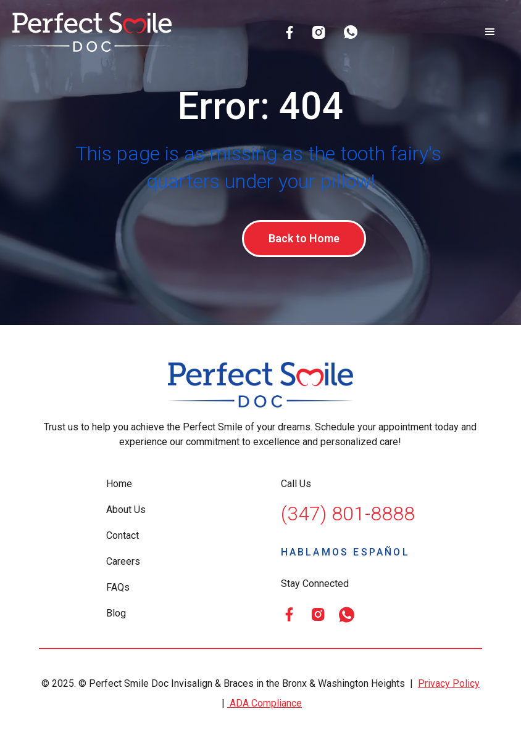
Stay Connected (315, 585)
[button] (490, 32)
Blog (116, 615)
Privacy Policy (449, 685)
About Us (126, 511)
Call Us (296, 485)
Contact (122, 537)
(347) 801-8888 (348, 515)
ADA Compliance (264, 705)
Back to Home (304, 239)
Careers (123, 563)
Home (119, 485)
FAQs (118, 589)
